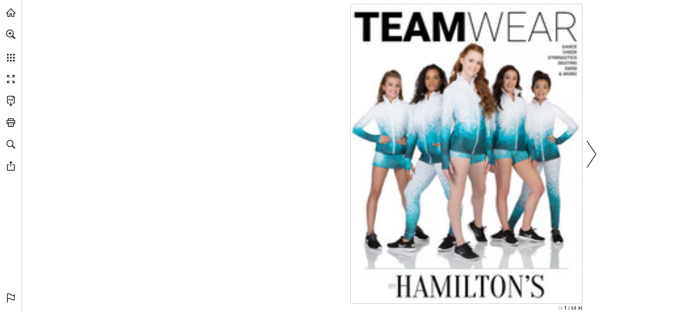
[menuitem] (11, 45)
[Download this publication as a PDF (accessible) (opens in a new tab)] (11, 101)
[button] (11, 34)
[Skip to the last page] (580, 308)
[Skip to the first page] (560, 308)
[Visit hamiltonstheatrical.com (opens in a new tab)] (11, 12)
